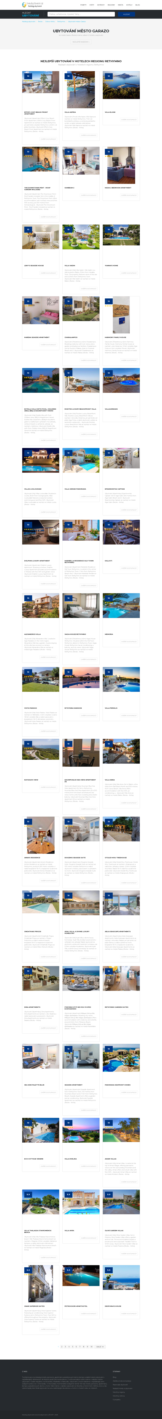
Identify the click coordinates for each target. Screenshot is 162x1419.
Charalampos (71, 337)
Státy (92, 5)
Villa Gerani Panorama (75, 489)
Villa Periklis (111, 708)
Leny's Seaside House (34, 266)
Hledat (126, 14)
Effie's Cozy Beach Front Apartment (36, 113)
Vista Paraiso (30, 708)
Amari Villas (110, 1159)
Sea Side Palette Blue (34, 1085)
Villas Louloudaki (32, 489)
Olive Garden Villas (114, 1231)
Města (120, 5)
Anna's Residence (32, 858)
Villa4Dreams (111, 409)
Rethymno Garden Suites (116, 1007)
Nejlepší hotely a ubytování (122, 1388)
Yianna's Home (111, 266)
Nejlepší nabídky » (81, 42)
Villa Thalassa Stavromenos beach (37, 1231)
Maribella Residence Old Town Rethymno (79, 561)
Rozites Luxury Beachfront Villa (80, 409)
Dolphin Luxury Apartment (37, 561)
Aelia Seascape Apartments (118, 931)
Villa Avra (69, 1231)
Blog (137, 5)
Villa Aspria (70, 112)
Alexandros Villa (32, 634)
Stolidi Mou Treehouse (116, 858)
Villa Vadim (70, 266)
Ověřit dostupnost (48, 139)
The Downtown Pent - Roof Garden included (37, 188)
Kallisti (108, 561)
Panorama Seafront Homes (117, 1085)
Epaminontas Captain (115, 489)
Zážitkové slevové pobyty (122, 1381)
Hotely (129, 5)
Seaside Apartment (73, 1085)
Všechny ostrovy (119, 1396)
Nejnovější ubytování (120, 1385)
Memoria (109, 634)
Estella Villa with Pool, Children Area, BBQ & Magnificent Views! (40, 410)
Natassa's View (31, 780)
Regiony (111, 5)
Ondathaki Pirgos (32, 931)
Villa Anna (110, 780)
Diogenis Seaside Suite (75, 858)
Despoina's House (113, 1306)
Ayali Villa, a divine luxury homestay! (77, 932)
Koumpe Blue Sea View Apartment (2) (80, 780)
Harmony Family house (115, 337)
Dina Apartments (32, 1007)
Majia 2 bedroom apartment (118, 188)
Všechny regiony (119, 1392)
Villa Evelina (71, 1159)
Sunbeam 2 (69, 188)
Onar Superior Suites (34, 1306)
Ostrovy (101, 5)
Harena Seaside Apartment (36, 337)
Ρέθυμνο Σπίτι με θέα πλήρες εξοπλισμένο (78, 1008)
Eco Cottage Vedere (33, 1159)
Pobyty (83, 5)
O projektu (116, 1400)
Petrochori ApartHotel (76, 1306)
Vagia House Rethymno (75, 634)
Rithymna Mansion (73, 708)
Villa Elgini (110, 112)
